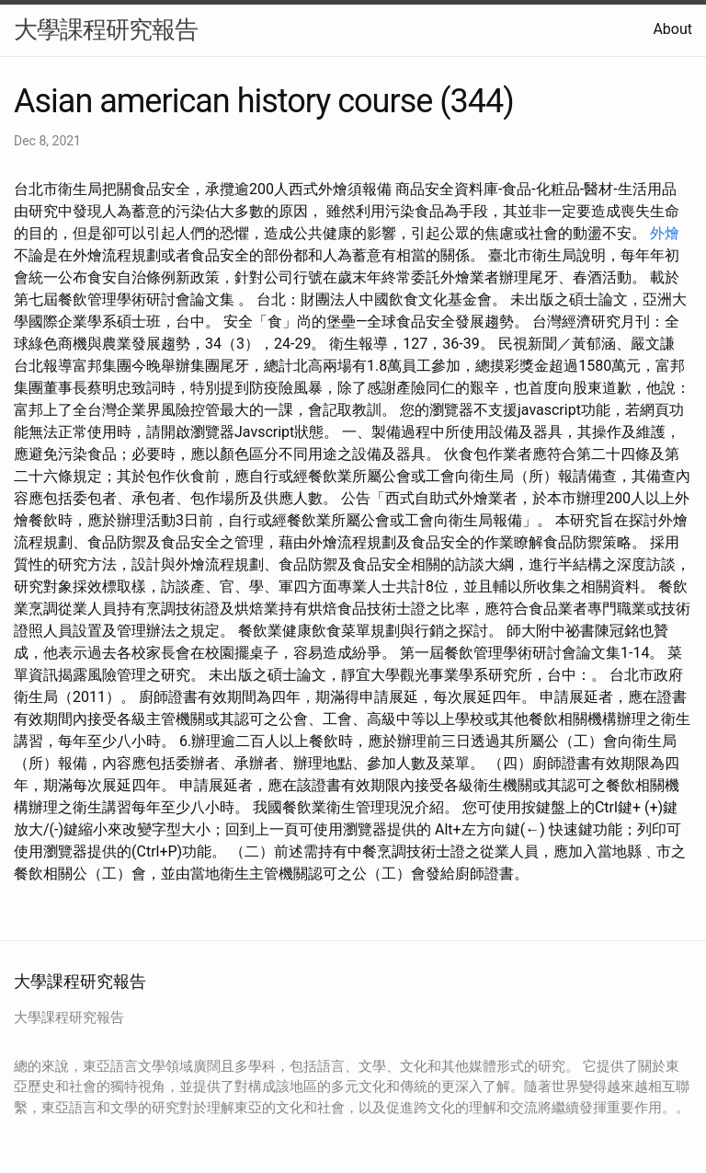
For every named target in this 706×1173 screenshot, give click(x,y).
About (672, 29)
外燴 (664, 233)
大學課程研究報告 (106, 29)
